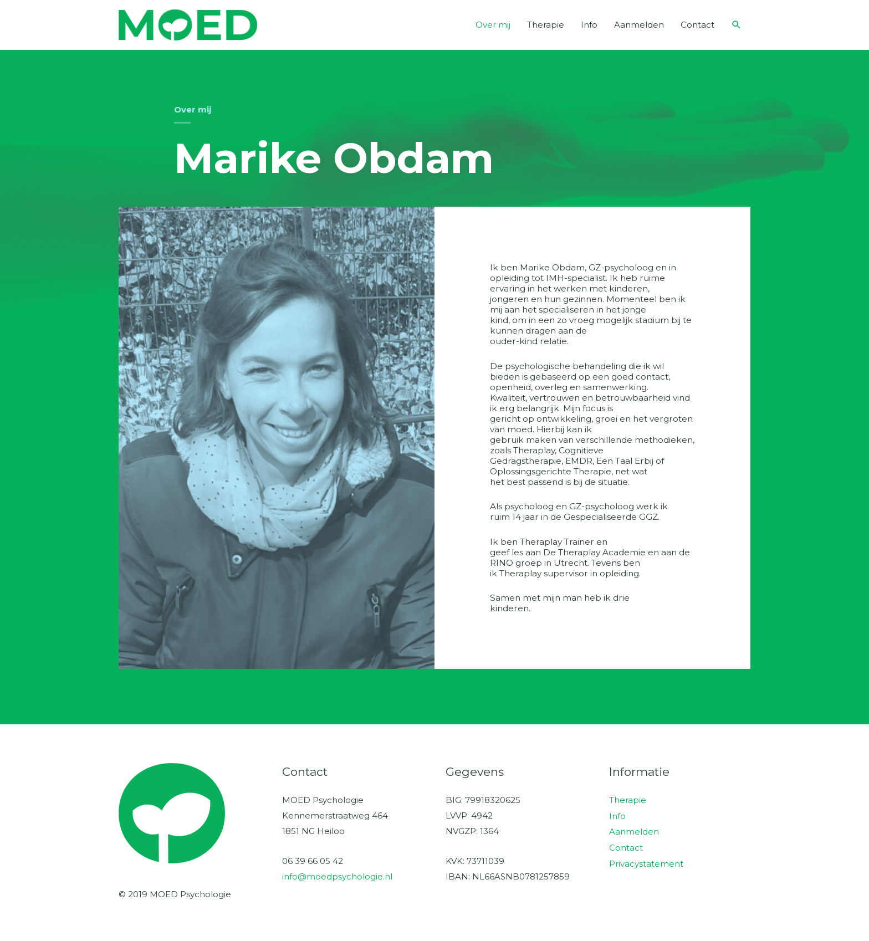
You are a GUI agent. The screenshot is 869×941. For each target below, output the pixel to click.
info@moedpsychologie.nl (337, 876)
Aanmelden (639, 24)
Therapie (545, 24)
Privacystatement (646, 861)
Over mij (493, 24)
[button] (736, 24)
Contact (697, 24)
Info (589, 24)
